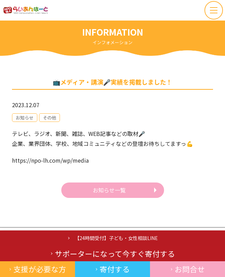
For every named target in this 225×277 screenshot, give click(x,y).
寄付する (115, 269)
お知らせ (25, 117)
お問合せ (190, 269)
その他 (49, 117)
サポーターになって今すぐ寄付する (115, 253)
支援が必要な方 (39, 269)
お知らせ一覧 (109, 190)
